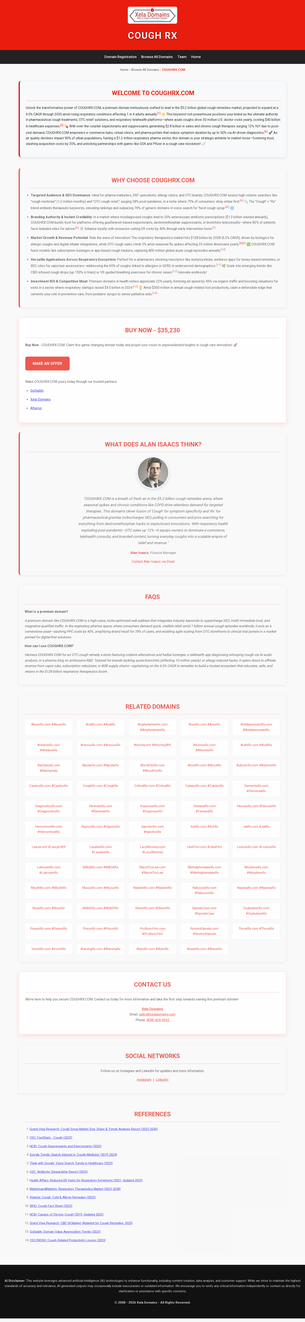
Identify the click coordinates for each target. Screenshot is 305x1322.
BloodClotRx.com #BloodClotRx (152, 773)
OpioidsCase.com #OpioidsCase (204, 916)
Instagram (144, 1087)
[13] (135, 290)
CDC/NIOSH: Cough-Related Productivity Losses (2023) (68, 1247)
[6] (77, 232)
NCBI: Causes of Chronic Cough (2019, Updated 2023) (67, 1222)
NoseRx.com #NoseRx (49, 914)
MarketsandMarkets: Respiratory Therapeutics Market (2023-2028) (75, 1196)
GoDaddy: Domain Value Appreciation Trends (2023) (65, 1239)
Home (196, 57)
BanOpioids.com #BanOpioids (49, 773)
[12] (175, 275)
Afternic (36, 413)
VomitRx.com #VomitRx (49, 955)
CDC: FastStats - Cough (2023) (51, 1145)
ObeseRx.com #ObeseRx (152, 914)
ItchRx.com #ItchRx (204, 832)
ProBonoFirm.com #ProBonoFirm (152, 937)
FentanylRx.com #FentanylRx (204, 814)
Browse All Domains (157, 57)
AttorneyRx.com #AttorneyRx (204, 753)
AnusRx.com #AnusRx (204, 730)
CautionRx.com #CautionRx (48, 792)
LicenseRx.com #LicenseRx (256, 853)
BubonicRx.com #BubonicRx (256, 771)
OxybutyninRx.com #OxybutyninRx (256, 916)
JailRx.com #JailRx (256, 832)
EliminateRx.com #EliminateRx (100, 814)
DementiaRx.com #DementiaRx (256, 794)
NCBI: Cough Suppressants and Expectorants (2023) (65, 1153)
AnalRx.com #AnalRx (100, 730)
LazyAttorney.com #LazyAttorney (152, 855)
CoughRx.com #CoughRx (100, 792)
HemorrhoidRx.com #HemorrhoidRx (49, 835)
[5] (227, 211)
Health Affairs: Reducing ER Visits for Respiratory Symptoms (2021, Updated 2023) (86, 1187)
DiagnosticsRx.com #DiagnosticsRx (49, 814)
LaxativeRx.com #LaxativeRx (101, 855)
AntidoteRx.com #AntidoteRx (49, 753)
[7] (214, 232)
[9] (244, 247)
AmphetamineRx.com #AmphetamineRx (152, 733)
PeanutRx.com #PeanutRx (48, 934)
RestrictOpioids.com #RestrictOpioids (204, 937)
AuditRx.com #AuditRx (256, 751)
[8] (241, 247)
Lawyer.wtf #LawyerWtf (49, 853)
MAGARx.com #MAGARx (101, 873)
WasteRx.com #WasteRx (204, 955)
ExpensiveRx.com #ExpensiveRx (152, 814)
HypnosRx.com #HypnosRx (100, 832)
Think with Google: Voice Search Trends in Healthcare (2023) (71, 1170)
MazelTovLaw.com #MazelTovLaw (152, 875)
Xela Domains (41, 404)
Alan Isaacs (140, 558)
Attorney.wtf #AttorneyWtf (152, 751)
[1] (159, 113)
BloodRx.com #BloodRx (204, 771)
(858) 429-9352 (157, 1027)
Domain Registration (120, 57)
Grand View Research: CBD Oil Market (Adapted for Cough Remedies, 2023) (81, 1230)
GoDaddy (37, 395)
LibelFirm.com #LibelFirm (204, 853)
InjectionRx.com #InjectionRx (152, 835)
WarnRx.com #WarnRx (152, 955)
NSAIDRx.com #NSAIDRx (101, 914)
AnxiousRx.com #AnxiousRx (101, 751)
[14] (154, 297)
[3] (277, 131)
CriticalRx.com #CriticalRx (152, 792)
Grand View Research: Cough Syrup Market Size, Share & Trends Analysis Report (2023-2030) (94, 1136)
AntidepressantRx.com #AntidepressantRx (256, 733)
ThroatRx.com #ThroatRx (256, 934)
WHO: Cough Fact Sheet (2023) (51, 1213)
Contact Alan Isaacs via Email (153, 567)
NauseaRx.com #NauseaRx (256, 894)
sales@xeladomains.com (157, 1021)
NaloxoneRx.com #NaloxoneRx (204, 896)
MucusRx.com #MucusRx (100, 894)
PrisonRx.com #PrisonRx (100, 934)
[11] (218, 269)
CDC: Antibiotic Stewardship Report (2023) (59, 1179)
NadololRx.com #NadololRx (152, 894)
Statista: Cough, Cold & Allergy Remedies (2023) (63, 1205)
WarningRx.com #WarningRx (101, 955)
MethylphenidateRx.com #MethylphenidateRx (204, 875)
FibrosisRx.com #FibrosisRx (256, 812)
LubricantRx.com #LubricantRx (49, 875)
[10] (223, 253)
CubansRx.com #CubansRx (204, 792)
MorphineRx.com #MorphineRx (256, 875)
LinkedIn (162, 1087)
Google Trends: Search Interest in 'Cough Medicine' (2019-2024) (73, 1162)
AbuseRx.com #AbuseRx (48, 730)
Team (182, 57)
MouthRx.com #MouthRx (49, 894)
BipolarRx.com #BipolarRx (100, 771)
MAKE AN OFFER (48, 368)
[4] (241, 204)
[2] (71, 125)
